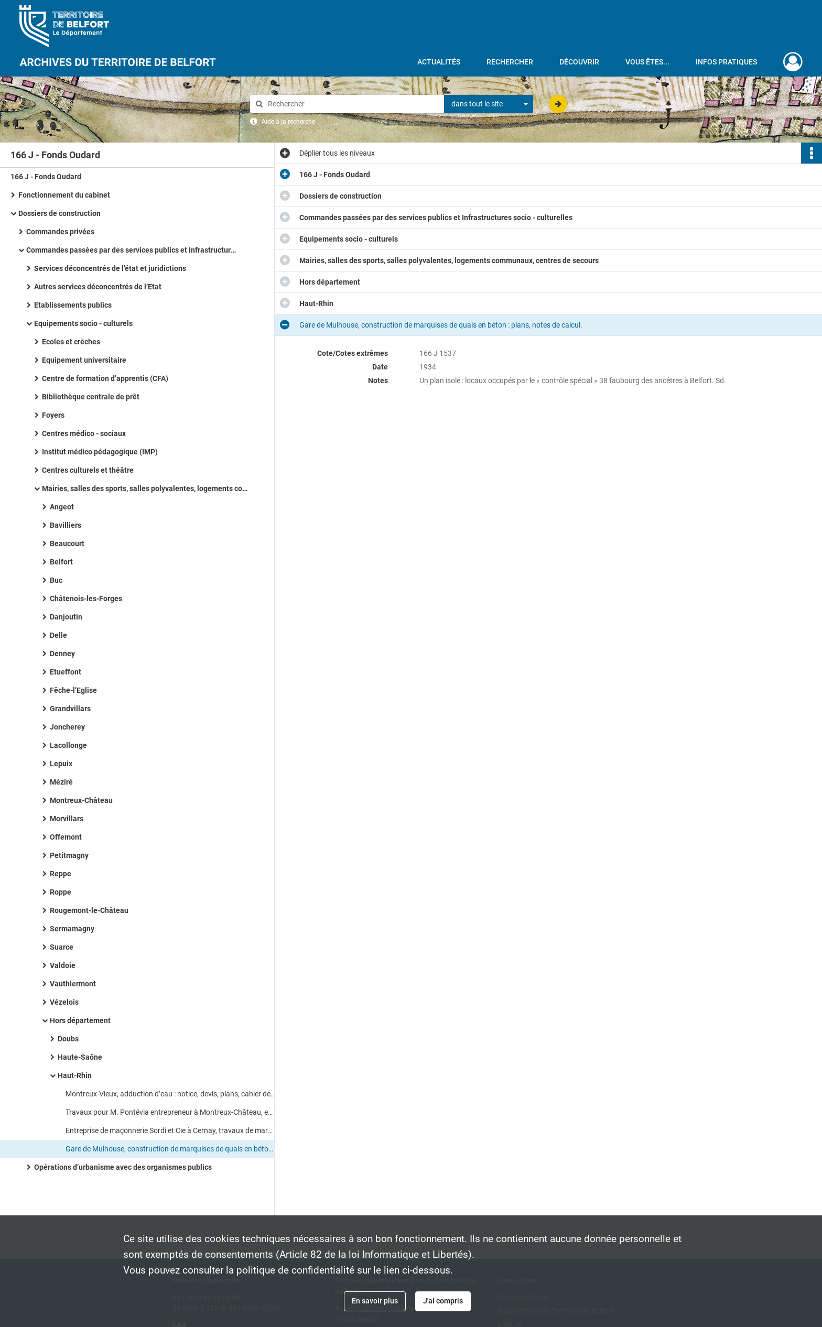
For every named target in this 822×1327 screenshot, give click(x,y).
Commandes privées (60, 231)
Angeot (62, 507)
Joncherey (67, 727)
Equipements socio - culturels (83, 323)
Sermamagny (72, 928)
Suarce (61, 947)
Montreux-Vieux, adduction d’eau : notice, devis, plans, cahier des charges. (170, 1094)
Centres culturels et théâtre (88, 470)
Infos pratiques (726, 62)
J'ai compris (443, 1301)
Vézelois (64, 1002)
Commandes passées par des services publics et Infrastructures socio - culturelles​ (131, 250)
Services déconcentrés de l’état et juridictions (110, 268)
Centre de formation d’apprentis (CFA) (105, 378)
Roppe (60, 892)
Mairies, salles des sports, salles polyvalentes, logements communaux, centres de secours (147, 488)
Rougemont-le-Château (89, 910)
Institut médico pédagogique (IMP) (100, 452)
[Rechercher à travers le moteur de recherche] (352, 104)
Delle (58, 635)
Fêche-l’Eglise (73, 690)
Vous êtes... (647, 62)
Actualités (438, 62)
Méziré (61, 782)
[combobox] (488, 104)
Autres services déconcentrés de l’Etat (97, 286)
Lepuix (61, 763)
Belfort (61, 562)
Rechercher (509, 62)
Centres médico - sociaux (84, 433)
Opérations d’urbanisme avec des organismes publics (123, 1167)
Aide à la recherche (288, 121)
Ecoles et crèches (71, 342)
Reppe (60, 873)
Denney (62, 653)
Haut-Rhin (75, 1075)
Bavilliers (65, 525)
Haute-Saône (80, 1057)
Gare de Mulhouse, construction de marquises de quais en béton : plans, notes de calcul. (170, 1149)
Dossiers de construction (59, 213)
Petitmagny (69, 855)
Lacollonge (68, 745)
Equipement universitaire (84, 360)
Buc (56, 580)
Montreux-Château (81, 800)
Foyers (53, 415)
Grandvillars (70, 708)
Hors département (80, 1020)
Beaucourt (67, 543)
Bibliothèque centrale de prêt (90, 397)
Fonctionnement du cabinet (64, 195)
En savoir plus (375, 1301)
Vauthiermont (73, 984)
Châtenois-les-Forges (86, 598)
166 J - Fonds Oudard (45, 176)
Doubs (68, 1039)
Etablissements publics (73, 305)
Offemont (66, 837)
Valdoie (62, 965)
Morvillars (66, 818)
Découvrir (579, 62)
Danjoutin (66, 617)
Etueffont (65, 672)
